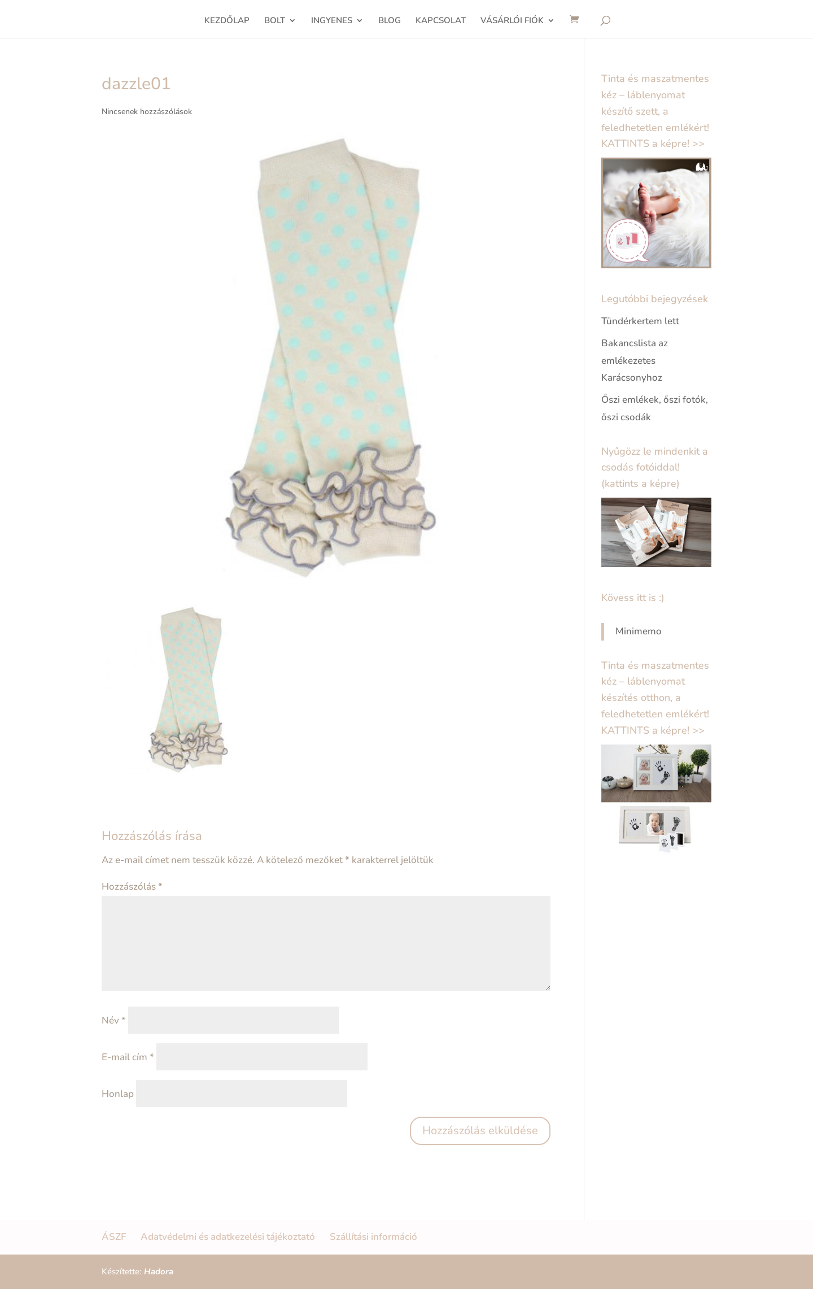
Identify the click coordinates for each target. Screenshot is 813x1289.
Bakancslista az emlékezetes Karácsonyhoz (634, 360)
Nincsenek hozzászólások (147, 111)
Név (114, 1020)
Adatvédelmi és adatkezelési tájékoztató (228, 1236)
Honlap (118, 1093)
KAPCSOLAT (441, 21)
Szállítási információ (373, 1236)
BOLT (274, 21)
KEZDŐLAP (227, 21)
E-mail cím (128, 1057)
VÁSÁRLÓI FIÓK (512, 21)
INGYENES (331, 21)
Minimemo (638, 631)
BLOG (389, 21)
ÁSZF (114, 1236)
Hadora (158, 1271)
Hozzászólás (132, 886)
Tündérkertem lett (640, 321)
